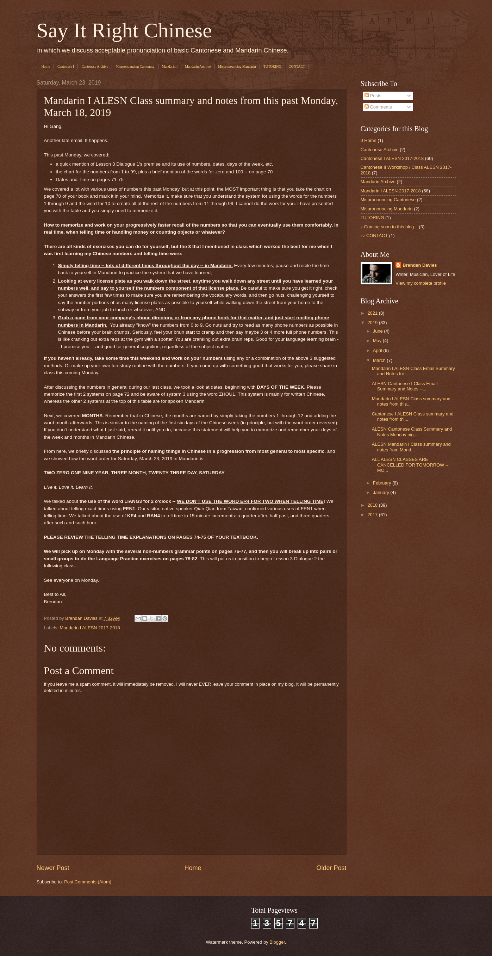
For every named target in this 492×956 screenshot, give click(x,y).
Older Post (331, 867)
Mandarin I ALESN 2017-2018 (90, 627)
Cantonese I (65, 66)
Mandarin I (170, 66)
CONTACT (297, 66)
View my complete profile (421, 283)
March (380, 360)
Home (46, 66)
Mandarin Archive (198, 66)
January (381, 492)
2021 (373, 313)
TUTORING (272, 66)
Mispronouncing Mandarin (237, 66)
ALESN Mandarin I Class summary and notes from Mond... (411, 447)
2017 (373, 514)
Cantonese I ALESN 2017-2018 (392, 158)
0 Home (368, 140)
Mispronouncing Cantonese (135, 66)
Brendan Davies (420, 265)
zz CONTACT (374, 235)
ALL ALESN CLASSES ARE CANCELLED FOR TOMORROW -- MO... (410, 465)
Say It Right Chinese (124, 30)
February (382, 483)
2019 (373, 322)
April (378, 350)
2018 (373, 505)
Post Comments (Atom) (87, 881)
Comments (378, 107)
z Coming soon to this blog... (389, 226)
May (378, 340)
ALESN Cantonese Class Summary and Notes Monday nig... (412, 431)
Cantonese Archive (94, 66)
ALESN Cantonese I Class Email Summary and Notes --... (405, 386)
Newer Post (53, 867)
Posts (373, 95)
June (378, 331)
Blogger (277, 942)
